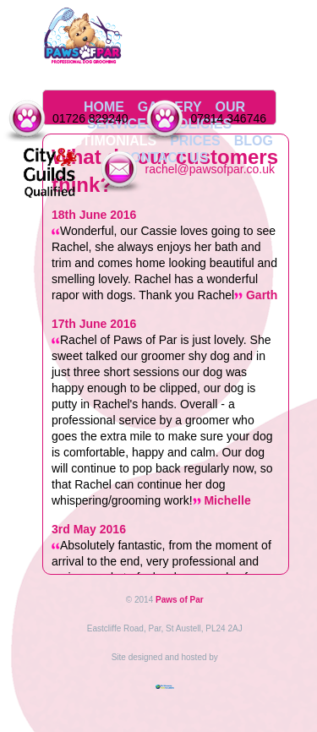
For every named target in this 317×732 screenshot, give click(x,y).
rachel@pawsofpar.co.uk (210, 169)
